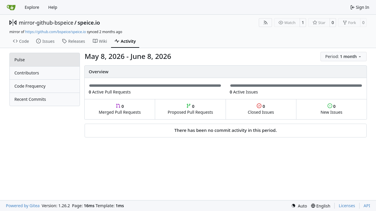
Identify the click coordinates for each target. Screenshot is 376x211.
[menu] (343, 56)
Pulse (19, 59)
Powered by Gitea (23, 205)
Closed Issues (261, 109)
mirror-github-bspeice (46, 22)
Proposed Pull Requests (190, 109)
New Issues (331, 109)
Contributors (26, 73)
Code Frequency (30, 86)
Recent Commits (30, 99)
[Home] (11, 7)
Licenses (347, 205)
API (367, 205)
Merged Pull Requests (120, 109)
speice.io (89, 22)
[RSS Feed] (265, 22)
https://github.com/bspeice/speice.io (55, 31)
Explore (32, 7)
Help (52, 7)
